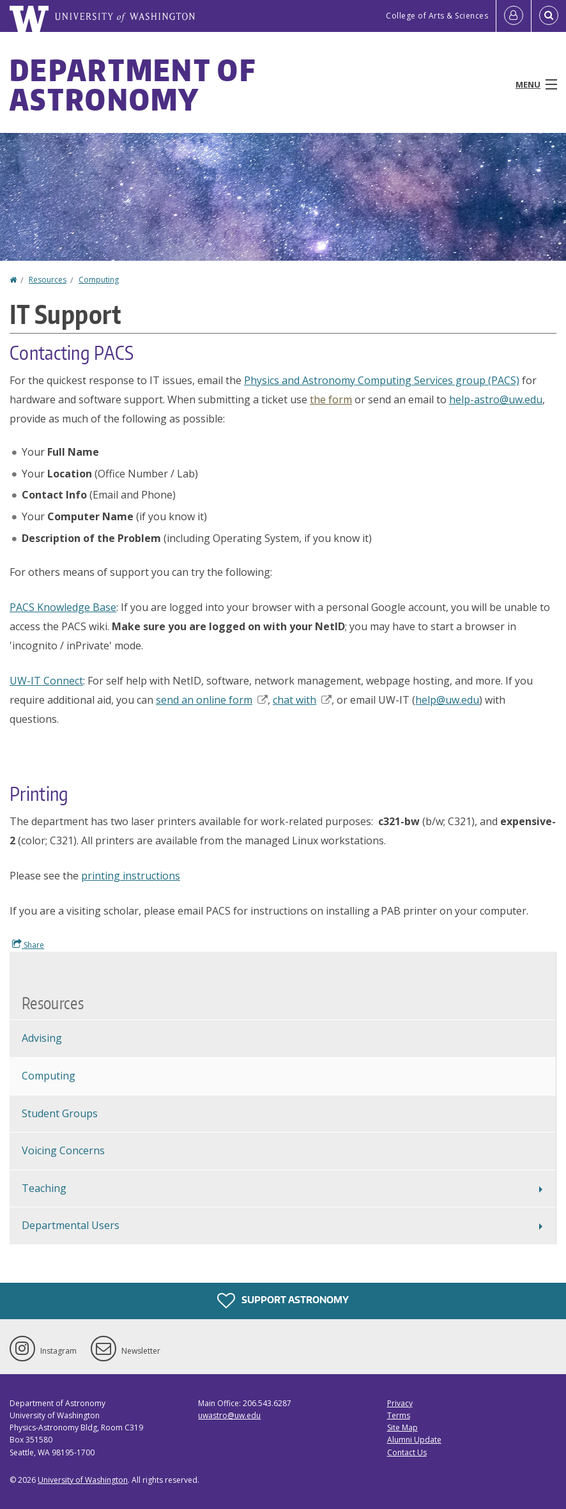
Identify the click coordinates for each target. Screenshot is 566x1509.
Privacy (400, 1403)
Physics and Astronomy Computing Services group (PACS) (381, 380)
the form (331, 399)
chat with (302, 700)
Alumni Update (414, 1439)
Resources (47, 279)
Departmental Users (70, 1225)
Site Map (402, 1427)
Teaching (44, 1188)
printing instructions (130, 876)
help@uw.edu (447, 700)
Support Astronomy (283, 1301)
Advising (42, 1038)
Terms (398, 1415)
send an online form (212, 700)
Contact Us (407, 1452)
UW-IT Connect (46, 681)
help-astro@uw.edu (495, 399)
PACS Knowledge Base (63, 607)
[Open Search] (549, 16)
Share (28, 944)
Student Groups (60, 1113)
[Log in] (513, 16)
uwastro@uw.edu (229, 1415)
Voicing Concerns (63, 1150)
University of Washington (83, 1479)
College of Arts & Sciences (437, 15)
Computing (99, 279)
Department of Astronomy (133, 84)
